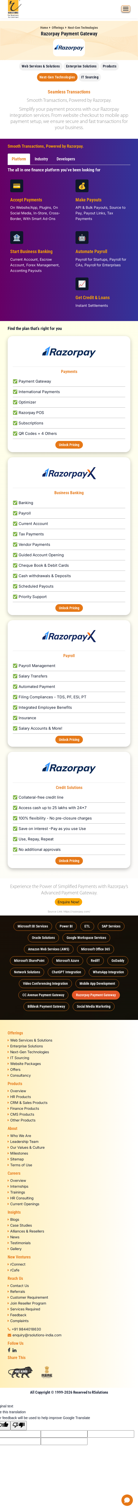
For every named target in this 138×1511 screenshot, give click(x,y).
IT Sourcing (89, 77)
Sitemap (16, 1159)
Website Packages (24, 1063)
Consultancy (19, 1075)
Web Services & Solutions (41, 66)
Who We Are (19, 1135)
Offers (14, 1069)
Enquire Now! (68, 902)
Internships (18, 1186)
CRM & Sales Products (27, 1102)
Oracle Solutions (43, 938)
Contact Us (18, 1285)
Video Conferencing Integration (45, 983)
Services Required (24, 1309)
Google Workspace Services (86, 938)
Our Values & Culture (26, 1147)
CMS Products (21, 1114)
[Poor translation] (18, 1425)
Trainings (16, 1192)
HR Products (19, 1096)
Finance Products (23, 1108)
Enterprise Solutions (81, 66)
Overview (17, 1091)
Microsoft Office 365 (95, 949)
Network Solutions (27, 972)
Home (44, 28)
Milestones (18, 1153)
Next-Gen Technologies (83, 28)
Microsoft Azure (67, 961)
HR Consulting (20, 1198)
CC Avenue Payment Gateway (43, 995)
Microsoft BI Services (33, 926)
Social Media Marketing (93, 1006)
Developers (66, 159)
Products (109, 66)
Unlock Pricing (69, 445)
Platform (19, 159)
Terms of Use (20, 1165)
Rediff (95, 961)
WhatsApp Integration (108, 972)
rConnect (17, 1264)
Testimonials (19, 1243)
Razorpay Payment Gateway (96, 995)
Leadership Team (23, 1141)
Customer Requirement (28, 1297)
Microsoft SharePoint (29, 961)
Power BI (66, 926)
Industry (41, 159)
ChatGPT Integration (66, 972)
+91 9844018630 (24, 1329)
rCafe (13, 1270)
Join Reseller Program (27, 1303)
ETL (87, 926)
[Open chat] (127, 1500)
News (13, 1237)
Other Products (21, 1120)
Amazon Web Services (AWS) (48, 949)
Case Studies (20, 1225)
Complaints (18, 1321)
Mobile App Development (97, 983)
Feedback (17, 1315)
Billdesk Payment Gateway (46, 1006)
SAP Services (111, 926)
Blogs (13, 1219)
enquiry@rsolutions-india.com (34, 1335)
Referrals (16, 1291)
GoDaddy (117, 961)
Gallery (15, 1248)
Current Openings (23, 1204)
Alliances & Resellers (26, 1231)
